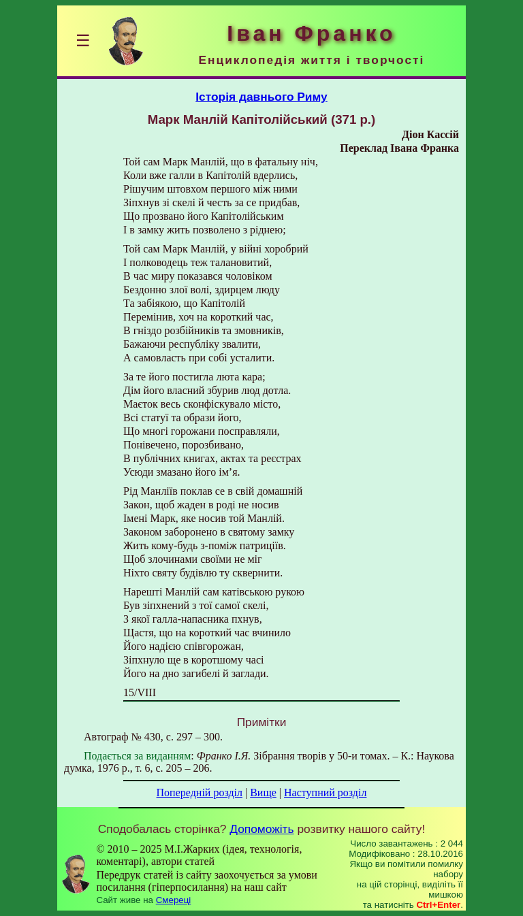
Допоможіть (261, 829)
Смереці (173, 900)
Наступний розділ (325, 792)
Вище (263, 792)
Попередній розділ (199, 792)
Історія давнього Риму (261, 96)
